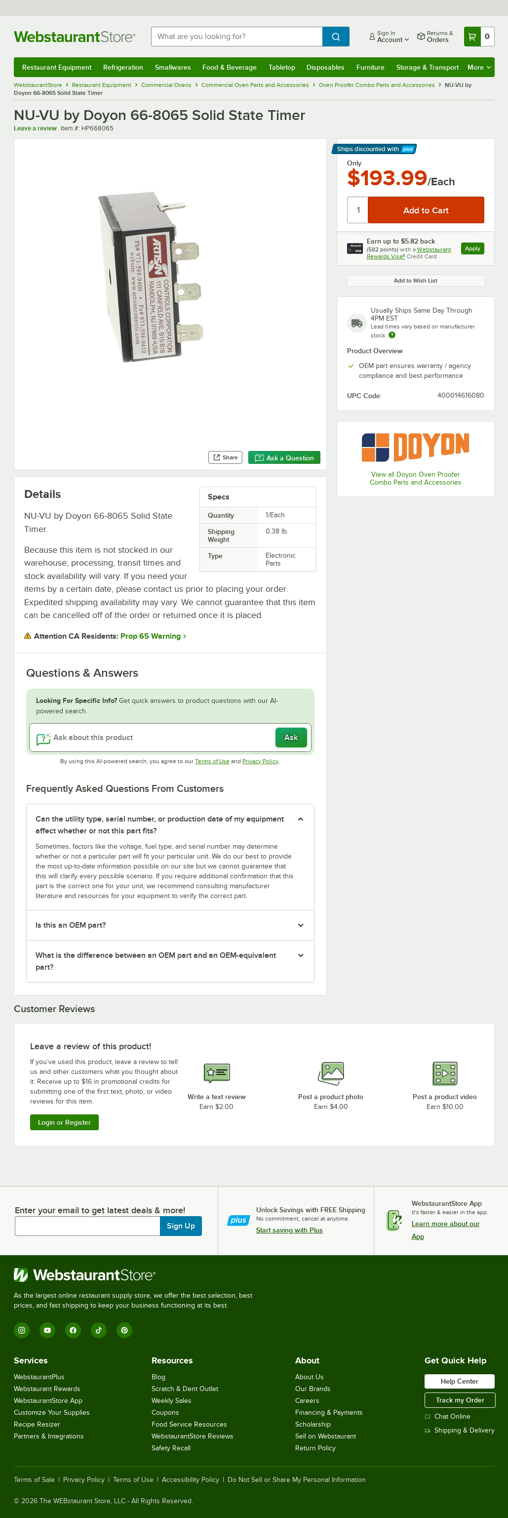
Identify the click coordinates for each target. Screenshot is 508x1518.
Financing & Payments (329, 1412)
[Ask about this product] (170, 737)
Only (354, 163)
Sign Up (181, 1226)
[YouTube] (47, 1330)
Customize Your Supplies (52, 1412)
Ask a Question (284, 457)
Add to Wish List (415, 280)
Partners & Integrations (49, 1436)
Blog (158, 1377)
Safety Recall (171, 1448)
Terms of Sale (34, 1480)
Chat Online (447, 1416)
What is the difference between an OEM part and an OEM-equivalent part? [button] (156, 961)
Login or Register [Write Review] (64, 1122)
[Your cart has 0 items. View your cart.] (479, 36)
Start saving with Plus (289, 1230)
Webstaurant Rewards (47, 1389)
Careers (307, 1400)
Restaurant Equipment (56, 67)
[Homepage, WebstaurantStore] (74, 36)
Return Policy (315, 1448)
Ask (291, 737)
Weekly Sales (172, 1400)
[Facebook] (73, 1330)
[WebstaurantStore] (137, 1275)
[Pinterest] (124, 1330)
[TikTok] (99, 1330)
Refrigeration (123, 67)
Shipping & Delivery (460, 1430)
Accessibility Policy (190, 1480)
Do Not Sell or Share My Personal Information (297, 1480)
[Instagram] (22, 1330)
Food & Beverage (229, 67)
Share (225, 457)
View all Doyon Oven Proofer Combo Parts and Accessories (416, 478)
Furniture (370, 67)
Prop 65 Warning (150, 636)
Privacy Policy (260, 761)
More (479, 67)
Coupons (165, 1412)
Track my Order (460, 1400)
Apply (474, 249)
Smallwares (173, 67)
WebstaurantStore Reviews (193, 1436)
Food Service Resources (189, 1424)
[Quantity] (358, 210)
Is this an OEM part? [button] (71, 925)
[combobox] (236, 36)
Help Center (459, 1381)
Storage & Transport (427, 67)
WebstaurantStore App (48, 1400)
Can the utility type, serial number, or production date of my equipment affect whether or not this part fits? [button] (160, 825)
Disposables (326, 67)
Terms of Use (212, 761)
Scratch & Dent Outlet (185, 1389)
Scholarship (313, 1424)
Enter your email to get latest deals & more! (100, 1210)
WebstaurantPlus (39, 1377)
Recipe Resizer (37, 1424)
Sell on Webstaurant (325, 1436)
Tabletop (282, 67)
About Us (309, 1377)
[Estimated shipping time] (392, 334)
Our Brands (313, 1389)
